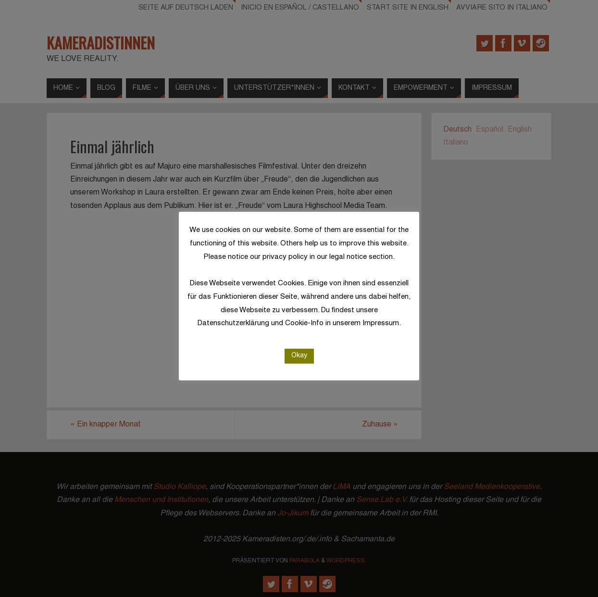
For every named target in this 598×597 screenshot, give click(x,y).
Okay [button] (299, 356)
